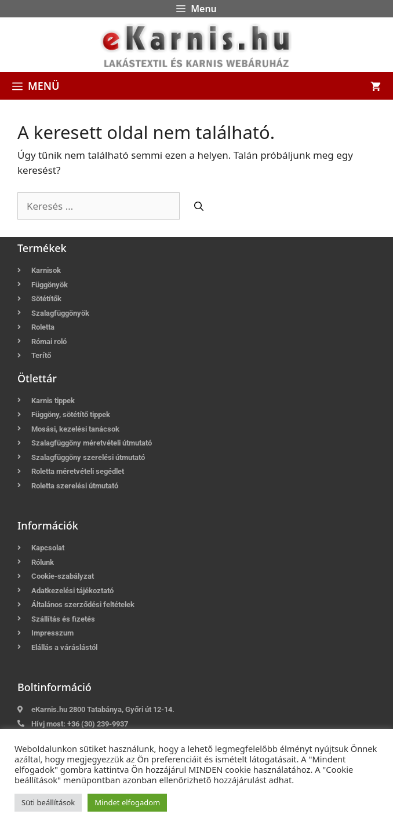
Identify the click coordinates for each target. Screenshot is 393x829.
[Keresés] (199, 206)
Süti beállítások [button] (48, 802)
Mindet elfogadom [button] (127, 802)
